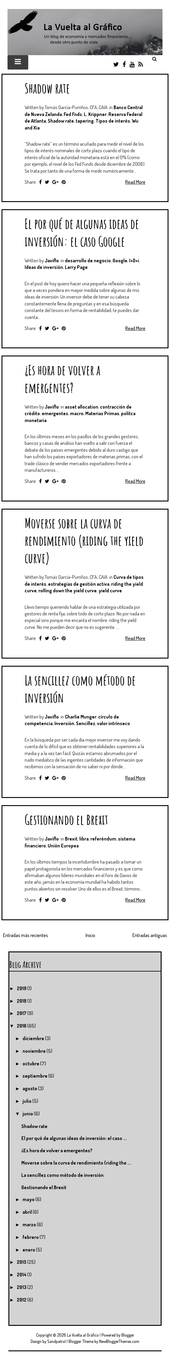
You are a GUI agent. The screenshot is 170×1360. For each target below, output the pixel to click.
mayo (29, 1199)
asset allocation (81, 407)
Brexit (71, 839)
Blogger (127, 1335)
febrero (31, 1237)
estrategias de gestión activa (78, 584)
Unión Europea (63, 846)
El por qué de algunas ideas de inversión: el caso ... (74, 1138)
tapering (85, 121)
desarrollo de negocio (88, 260)
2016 (22, 1026)
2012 (22, 1300)
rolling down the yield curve (67, 591)
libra (84, 839)
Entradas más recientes (25, 935)
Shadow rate (47, 88)
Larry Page (76, 267)
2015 (22, 1262)
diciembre (34, 1038)
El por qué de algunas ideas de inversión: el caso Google (82, 232)
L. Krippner (95, 114)
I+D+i (134, 260)
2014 (22, 1275)
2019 (22, 988)
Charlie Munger (80, 717)
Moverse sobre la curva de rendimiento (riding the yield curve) (84, 540)
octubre (31, 1064)
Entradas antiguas (149, 935)
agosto (30, 1088)
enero (29, 1250)
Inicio (90, 935)
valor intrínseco (113, 723)
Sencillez (85, 723)
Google (120, 260)
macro (76, 413)
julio (27, 1101)
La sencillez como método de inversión (62, 1175)
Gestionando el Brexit (66, 819)
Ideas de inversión (44, 267)
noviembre (35, 1051)
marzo (30, 1225)
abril (28, 1212)
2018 (22, 1001)
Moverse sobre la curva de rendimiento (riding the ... (76, 1163)
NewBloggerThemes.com (119, 1341)
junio (28, 1114)
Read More (135, 182)
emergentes (55, 413)
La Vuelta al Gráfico (83, 1335)
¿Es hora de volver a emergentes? (62, 378)
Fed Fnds (73, 114)
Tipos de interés (113, 121)
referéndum (103, 839)
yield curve (110, 591)
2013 (22, 1287)
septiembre (35, 1076)
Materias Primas (102, 413)
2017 (22, 1013)
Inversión (64, 723)
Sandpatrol (56, 1341)
